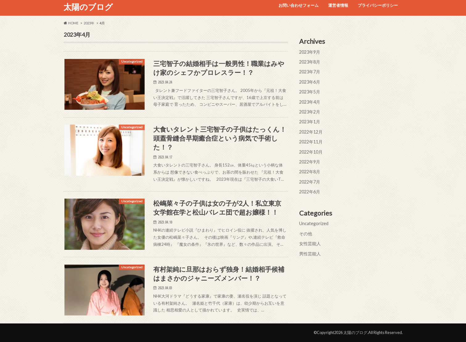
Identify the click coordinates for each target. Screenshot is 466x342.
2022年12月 (311, 131)
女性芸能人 (310, 243)
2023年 (89, 23)
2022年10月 (311, 152)
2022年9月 (309, 161)
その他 (305, 233)
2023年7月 (309, 71)
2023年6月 (309, 81)
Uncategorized (313, 223)
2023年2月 (309, 111)
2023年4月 (309, 102)
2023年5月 (309, 91)
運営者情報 (338, 5)
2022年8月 (309, 171)
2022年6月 (309, 191)
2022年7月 (309, 181)
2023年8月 (309, 61)
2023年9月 (309, 52)
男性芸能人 (310, 253)
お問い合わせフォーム (298, 5)
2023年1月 (309, 121)
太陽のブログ (88, 7)
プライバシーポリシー (378, 5)
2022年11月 (311, 141)
